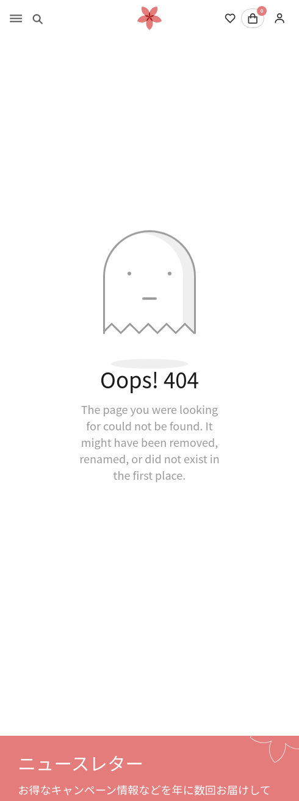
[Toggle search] (38, 18)
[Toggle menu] (16, 18)
